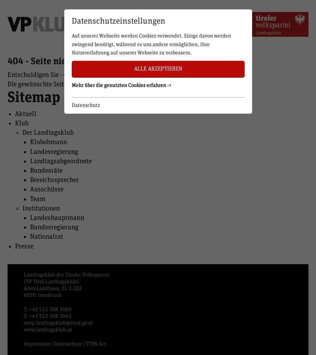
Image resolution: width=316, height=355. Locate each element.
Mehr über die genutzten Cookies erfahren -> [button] (122, 85)
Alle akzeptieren (158, 69)
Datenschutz (86, 105)
